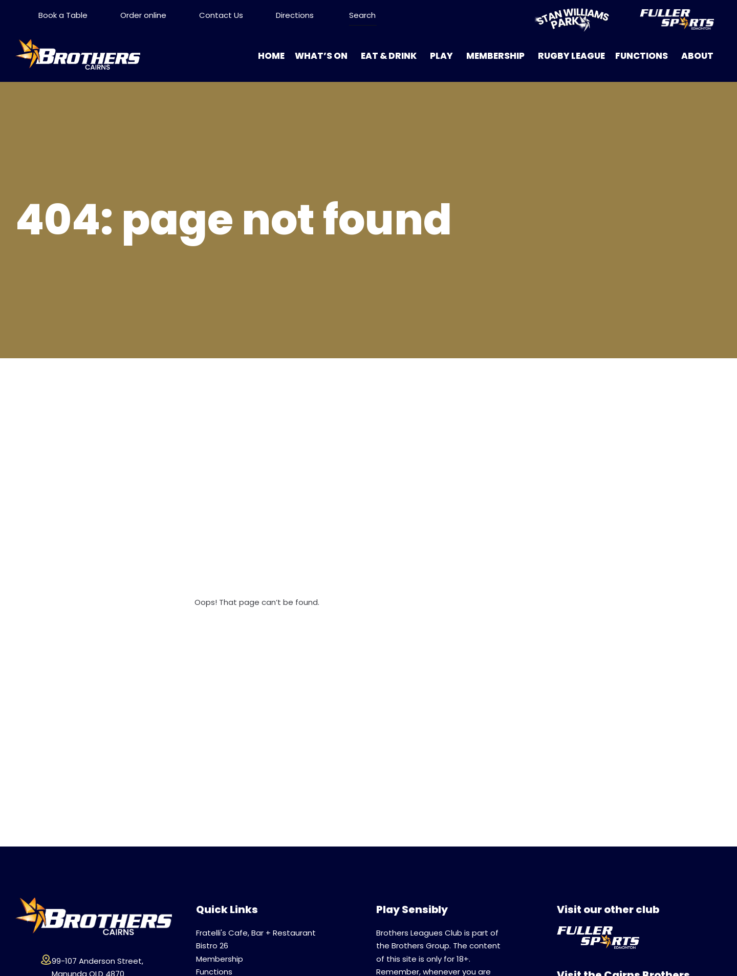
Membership (495, 56)
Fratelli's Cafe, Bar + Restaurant (256, 932)
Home (271, 56)
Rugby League (571, 56)
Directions (295, 15)
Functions (641, 56)
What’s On (321, 56)
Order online (143, 15)
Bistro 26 (212, 945)
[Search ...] (363, 15)
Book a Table (63, 15)
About (697, 56)
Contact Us (221, 15)
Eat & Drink (389, 56)
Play (441, 56)
